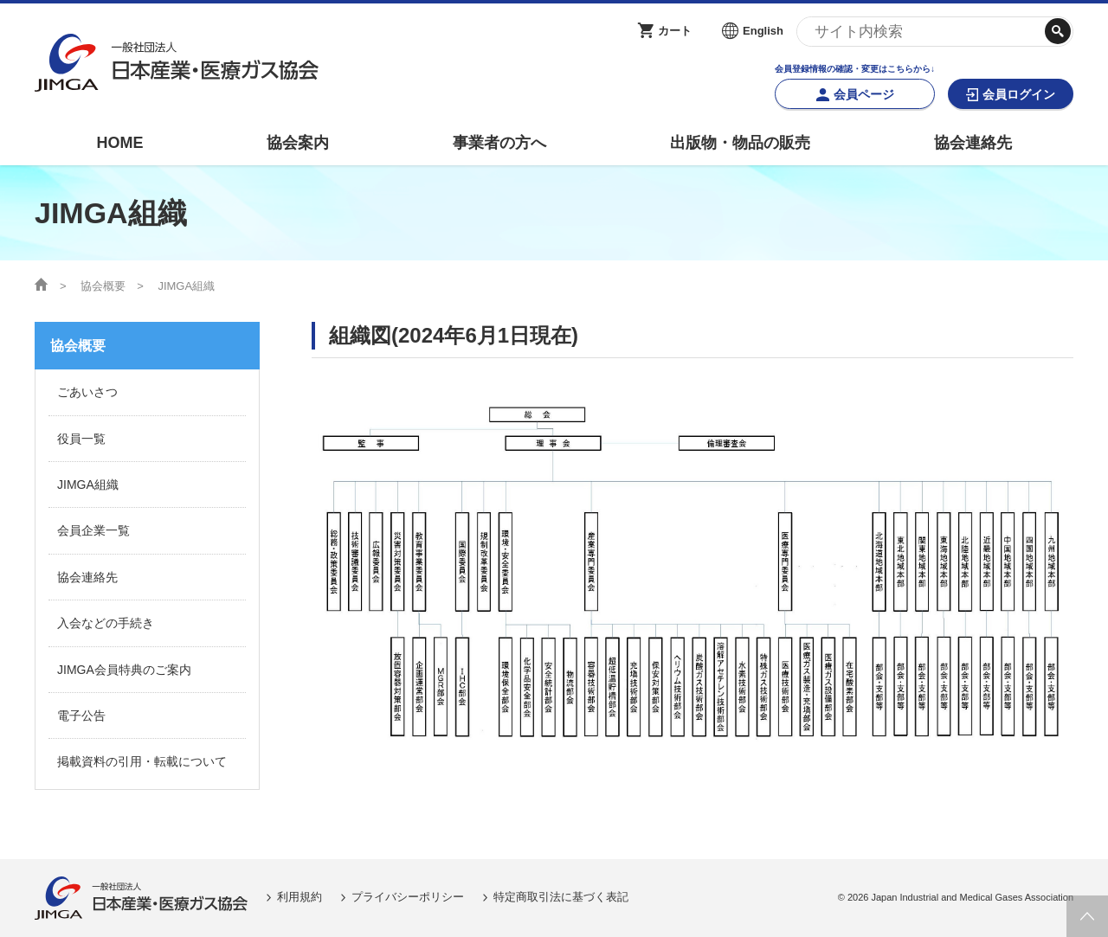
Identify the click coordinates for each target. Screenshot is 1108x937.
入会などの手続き (105, 623)
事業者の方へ (499, 142)
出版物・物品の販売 (740, 142)
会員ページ (864, 94)
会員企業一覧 (93, 530)
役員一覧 (81, 439)
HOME (119, 142)
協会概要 (103, 285)
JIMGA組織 (88, 484)
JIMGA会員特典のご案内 (124, 670)
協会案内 (298, 142)
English (763, 30)
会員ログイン (1018, 94)
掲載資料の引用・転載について (142, 761)
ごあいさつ (87, 392)
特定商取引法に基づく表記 (560, 896)
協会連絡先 (973, 142)
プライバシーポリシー (407, 896)
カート (675, 30)
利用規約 (299, 896)
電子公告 (81, 715)
